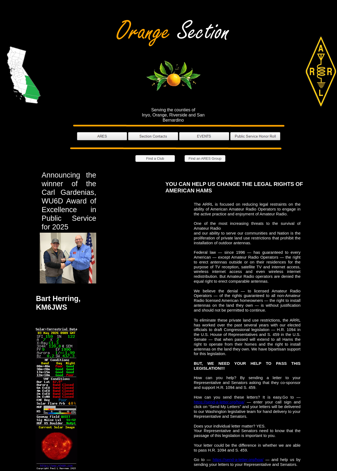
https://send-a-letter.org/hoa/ (219, 402)
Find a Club (155, 158)
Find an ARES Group (205, 158)
